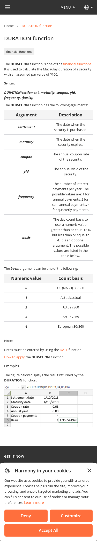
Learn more (34, 502)
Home (9, 25)
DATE (64, 349)
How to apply (14, 357)
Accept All (48, 530)
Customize (71, 516)
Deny (26, 516)
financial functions (19, 51)
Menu (66, 7)
